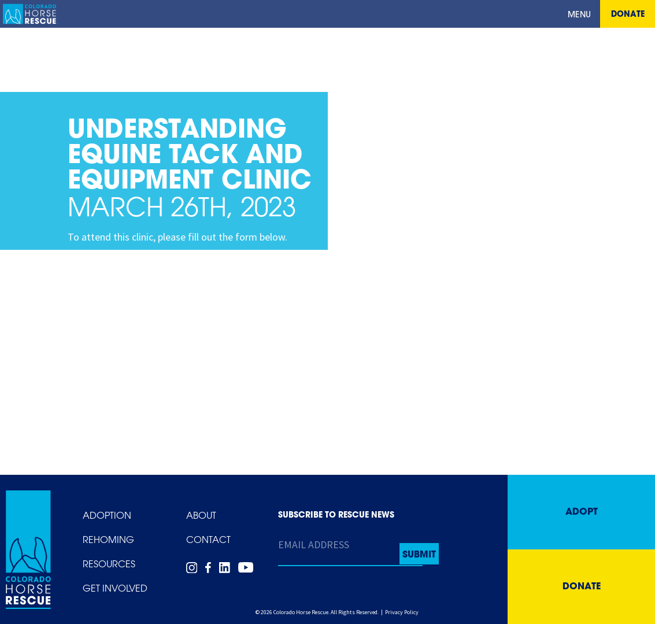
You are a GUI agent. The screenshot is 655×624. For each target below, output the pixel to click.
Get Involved (115, 589)
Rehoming (108, 540)
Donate (628, 14)
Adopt (581, 512)
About (201, 516)
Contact (208, 540)
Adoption (107, 516)
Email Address (313, 544)
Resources (109, 565)
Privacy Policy (402, 612)
